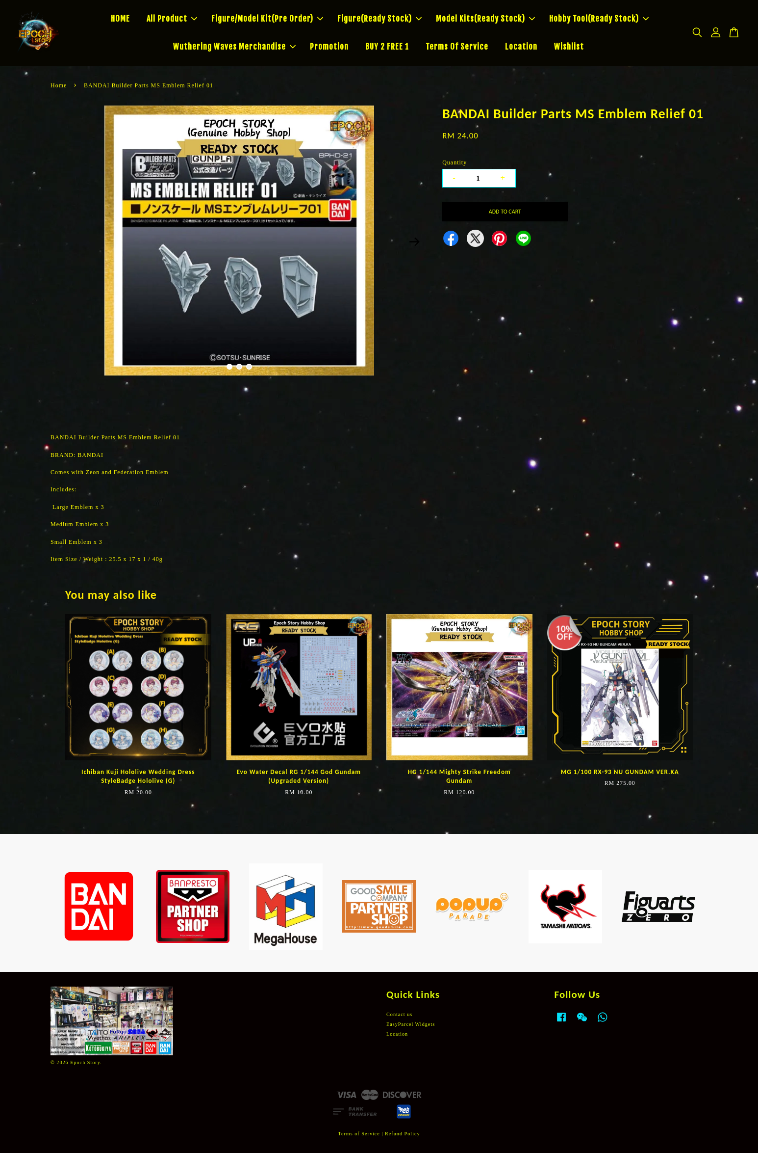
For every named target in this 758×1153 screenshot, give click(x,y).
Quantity (454, 162)
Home (59, 85)
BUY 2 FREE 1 (387, 47)
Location (521, 47)
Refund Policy (402, 1133)
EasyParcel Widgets (410, 1024)
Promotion (329, 47)
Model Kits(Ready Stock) (485, 19)
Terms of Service (358, 1133)
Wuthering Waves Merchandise (234, 47)
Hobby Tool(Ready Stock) (599, 19)
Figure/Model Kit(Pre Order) (267, 19)
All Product (172, 19)
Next (414, 242)
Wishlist (569, 47)
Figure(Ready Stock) (379, 19)
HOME (120, 19)
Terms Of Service (457, 47)
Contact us (399, 1014)
